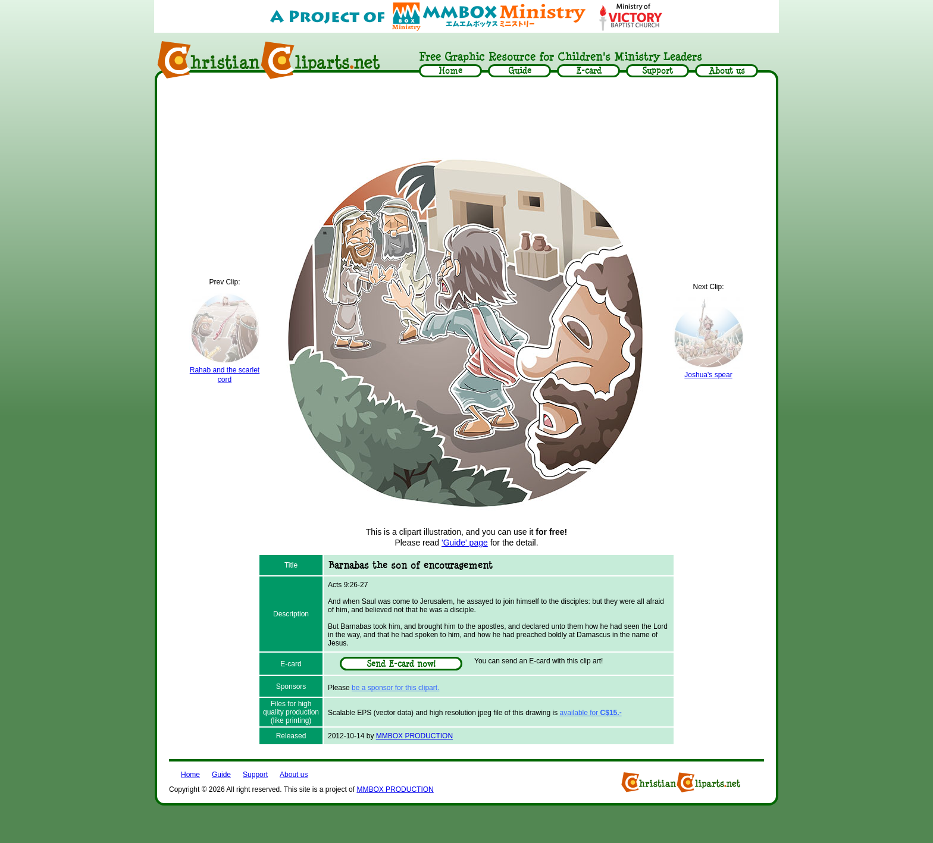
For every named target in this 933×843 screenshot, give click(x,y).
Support (255, 774)
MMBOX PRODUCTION (414, 736)
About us (294, 774)
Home (190, 774)
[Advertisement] (466, 117)
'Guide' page (465, 542)
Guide (221, 774)
